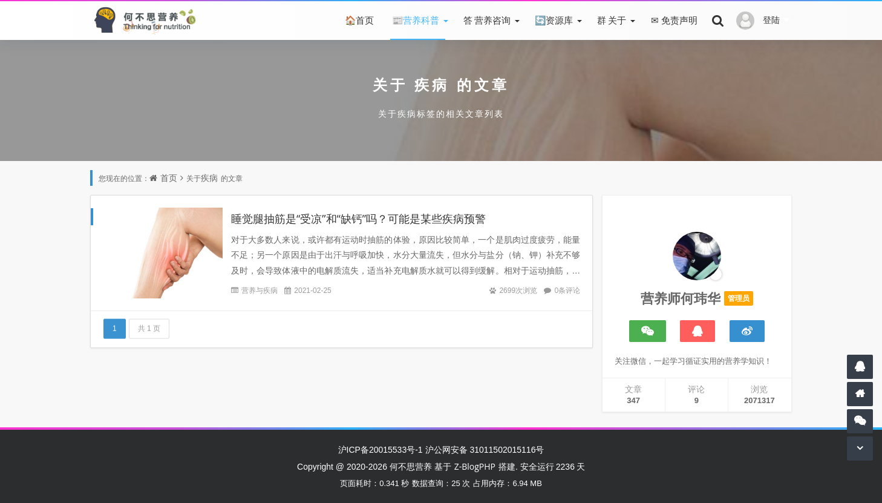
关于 (610, 20)
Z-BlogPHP (474, 466)
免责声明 (672, 20)
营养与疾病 (259, 290)
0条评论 (567, 290)
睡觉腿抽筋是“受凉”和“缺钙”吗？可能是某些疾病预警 (358, 218)
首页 (358, 20)
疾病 (431, 84)
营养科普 (414, 20)
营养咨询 (486, 20)
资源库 (553, 20)
